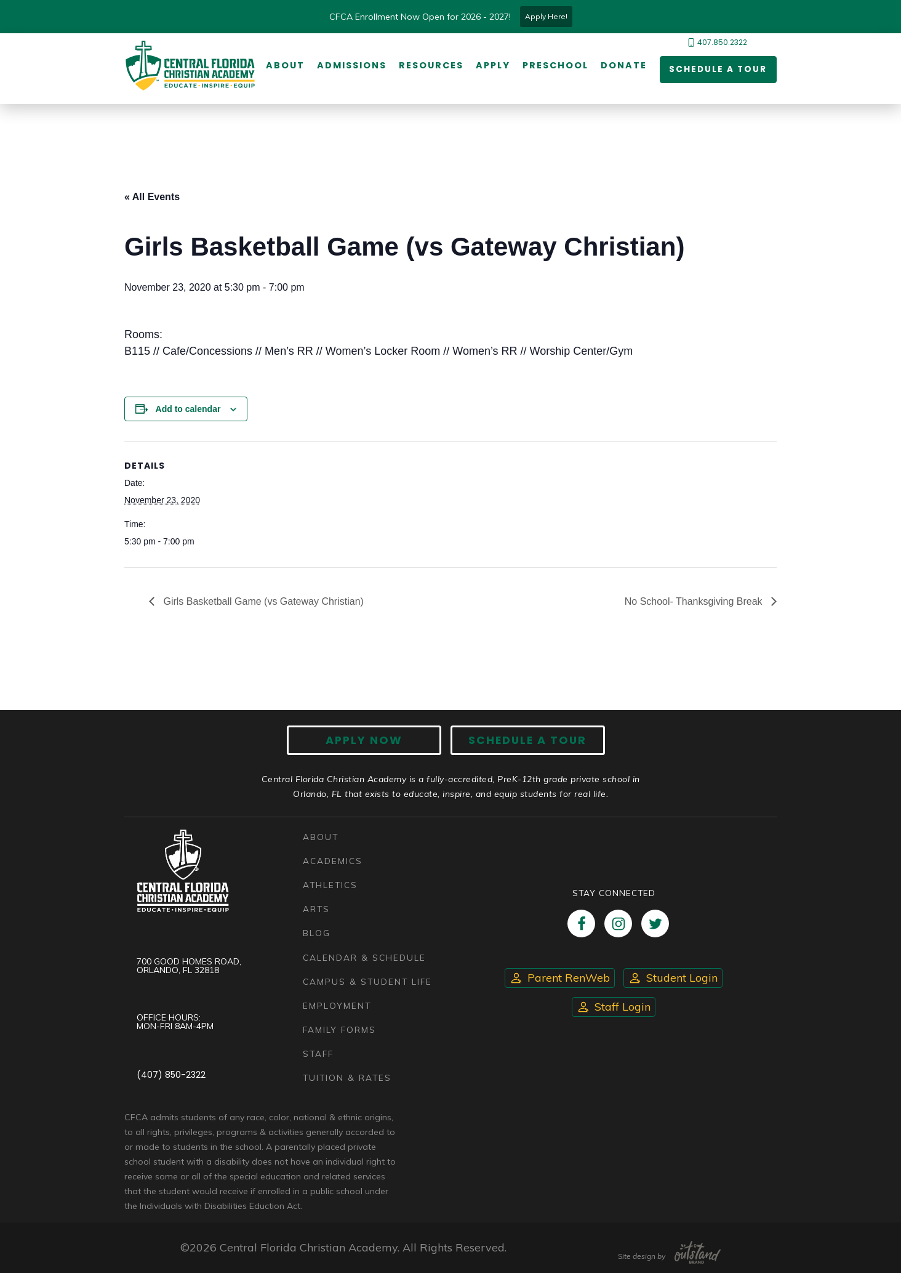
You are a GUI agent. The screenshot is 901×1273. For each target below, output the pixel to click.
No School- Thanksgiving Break (695, 601)
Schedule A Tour (524, 740)
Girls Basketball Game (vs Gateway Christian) (262, 601)
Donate (623, 66)
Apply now (368, 740)
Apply (492, 66)
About (284, 66)
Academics (332, 860)
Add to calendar (188, 409)
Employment (337, 1005)
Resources (430, 66)
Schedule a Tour (716, 70)
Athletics (330, 884)
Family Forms (339, 1029)
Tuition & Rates (347, 1077)
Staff (318, 1053)
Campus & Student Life (367, 981)
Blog (316, 933)
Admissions (351, 66)
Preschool (555, 66)
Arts (316, 909)
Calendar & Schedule (364, 957)
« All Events (152, 197)
